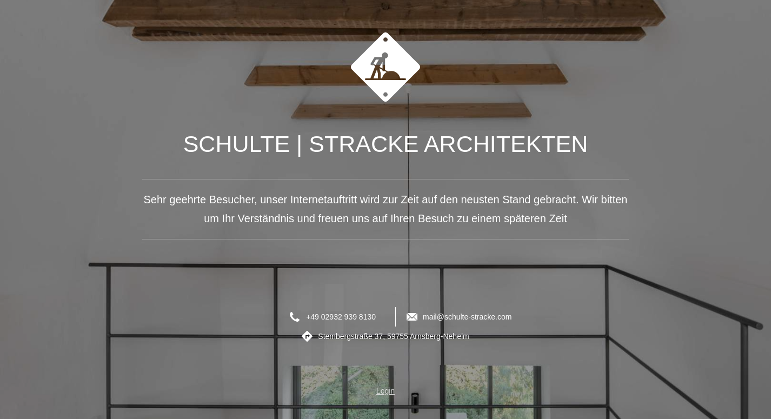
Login (385, 391)
